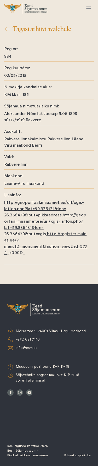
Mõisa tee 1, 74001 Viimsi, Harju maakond (51, 331)
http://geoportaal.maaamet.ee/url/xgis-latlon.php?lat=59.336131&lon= (45, 221)
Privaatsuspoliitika (77, 455)
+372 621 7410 (28, 339)
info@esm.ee (27, 347)
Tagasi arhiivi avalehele (37, 29)
